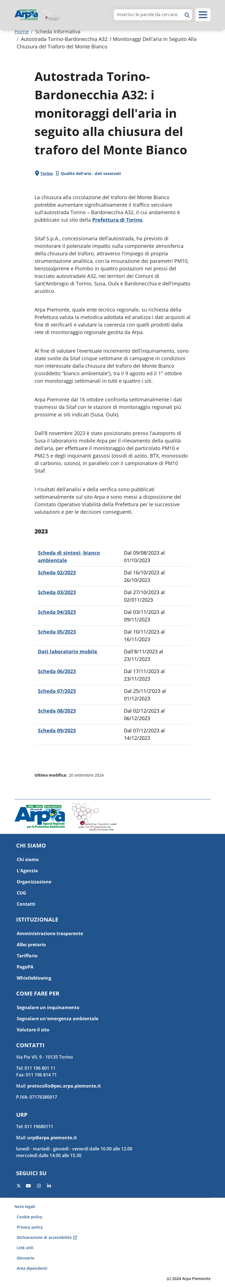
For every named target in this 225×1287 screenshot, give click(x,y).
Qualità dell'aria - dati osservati (91, 173)
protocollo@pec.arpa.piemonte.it (64, 1086)
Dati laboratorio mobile (68, 651)
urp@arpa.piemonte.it (52, 1138)
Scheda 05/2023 (57, 631)
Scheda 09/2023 (57, 730)
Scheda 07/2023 (57, 691)
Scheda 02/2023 (57, 572)
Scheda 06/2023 (57, 671)
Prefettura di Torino (117, 219)
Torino (46, 173)
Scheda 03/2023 (57, 592)
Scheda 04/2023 (57, 612)
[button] (203, 15)
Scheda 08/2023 (57, 710)
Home (21, 31)
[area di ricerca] (148, 14)
